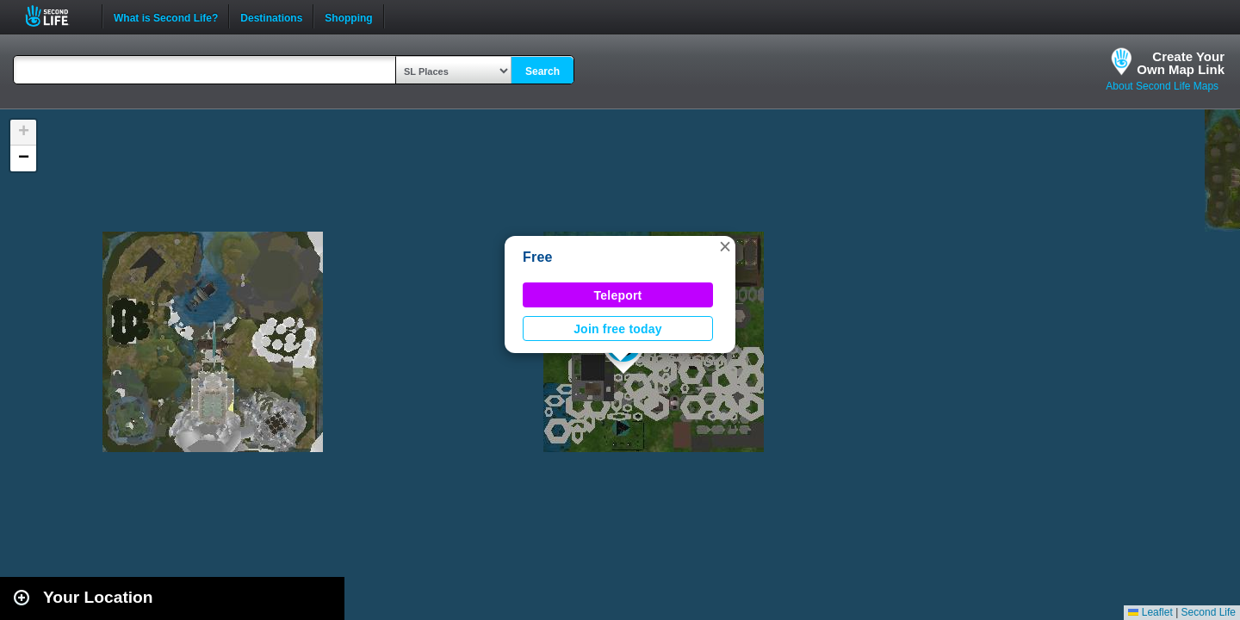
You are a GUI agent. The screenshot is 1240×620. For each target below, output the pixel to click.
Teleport (618, 295)
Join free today (618, 329)
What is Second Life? (166, 16)
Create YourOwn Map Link (1180, 63)
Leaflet (1150, 612)
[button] (725, 246)
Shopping (348, 16)
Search (542, 71)
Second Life (56, 16)
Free (538, 257)
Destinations (271, 16)
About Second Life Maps (1162, 86)
